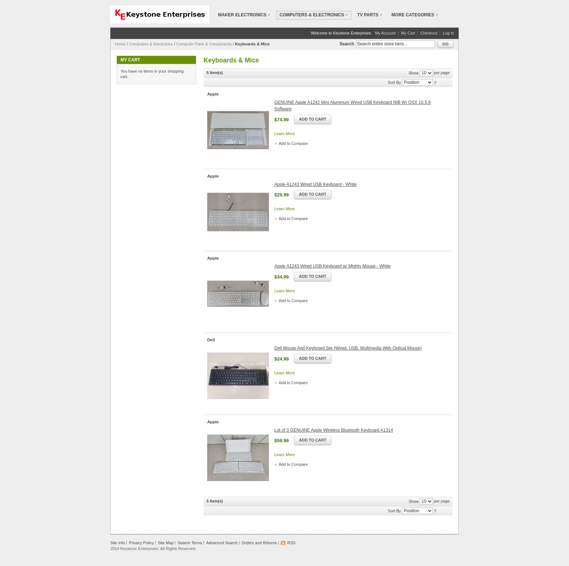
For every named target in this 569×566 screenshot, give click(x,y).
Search (347, 43)
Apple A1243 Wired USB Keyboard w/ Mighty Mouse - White (332, 266)
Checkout (429, 33)
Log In (448, 33)
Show (414, 73)
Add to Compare (293, 143)
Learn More (284, 133)
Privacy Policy (141, 543)
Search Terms (189, 543)
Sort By (394, 82)
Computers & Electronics (151, 44)
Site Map (165, 543)
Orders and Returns (259, 543)
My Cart (408, 33)
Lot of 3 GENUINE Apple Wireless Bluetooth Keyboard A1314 (333, 430)
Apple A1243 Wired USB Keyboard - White (315, 184)
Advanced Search (222, 543)
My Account (385, 33)
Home (120, 44)
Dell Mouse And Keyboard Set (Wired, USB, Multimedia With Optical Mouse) (348, 348)
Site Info (117, 543)
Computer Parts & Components (204, 44)
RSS (291, 543)
